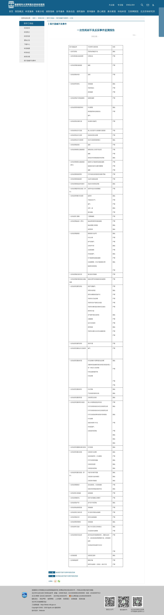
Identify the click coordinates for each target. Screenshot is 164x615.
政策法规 (27, 56)
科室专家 (27, 36)
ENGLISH (130, 5)
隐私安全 (35, 599)
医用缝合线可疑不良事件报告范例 (67, 576)
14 (142, 35)
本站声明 (42, 599)
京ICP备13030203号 (60, 596)
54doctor (42, 610)
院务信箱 (82, 599)
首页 (11, 11)
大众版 (111, 5)
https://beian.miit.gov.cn (48, 604)
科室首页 (27, 28)
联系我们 (66, 599)
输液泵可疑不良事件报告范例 (65, 572)
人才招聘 (58, 599)
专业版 (120, 5)
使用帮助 (50, 599)
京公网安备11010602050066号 (80, 596)
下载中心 (27, 44)
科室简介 (27, 32)
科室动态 (27, 52)
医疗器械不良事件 (30, 60)
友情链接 (74, 599)
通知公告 (27, 40)
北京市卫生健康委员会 (39, 602)
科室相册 (27, 48)
